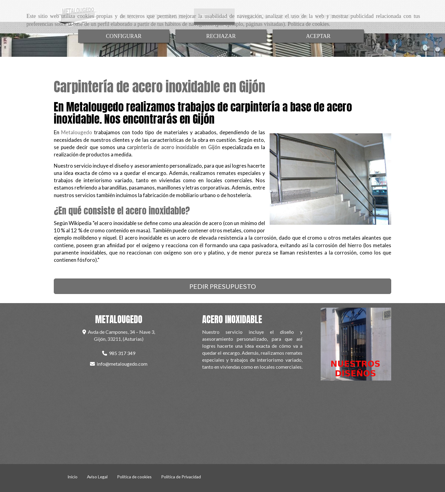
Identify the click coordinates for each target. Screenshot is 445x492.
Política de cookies (308, 24)
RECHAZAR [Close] (221, 36)
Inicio (72, 476)
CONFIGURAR (123, 36)
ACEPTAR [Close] (318, 36)
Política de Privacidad (181, 476)
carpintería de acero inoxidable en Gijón (173, 147)
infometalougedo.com (122, 364)
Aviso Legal (97, 476)
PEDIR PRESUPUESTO (222, 286)
